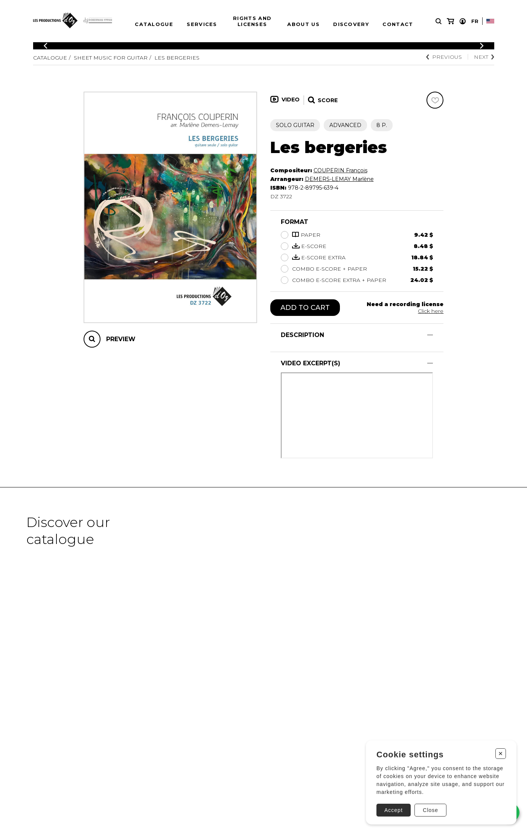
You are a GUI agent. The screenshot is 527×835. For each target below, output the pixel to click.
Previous (444, 57)
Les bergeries (177, 57)
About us (303, 24)
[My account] (463, 21)
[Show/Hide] (430, 335)
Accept (393, 810)
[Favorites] (434, 100)
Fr (474, 21)
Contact (397, 24)
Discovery (351, 24)
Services (202, 24)
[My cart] (450, 21)
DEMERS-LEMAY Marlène (339, 179)
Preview (121, 339)
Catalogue (154, 24)
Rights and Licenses (252, 21)
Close (430, 810)
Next (484, 57)
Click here (430, 311)
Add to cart (305, 307)
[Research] (439, 21)
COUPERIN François (340, 170)
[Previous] (45, 45)
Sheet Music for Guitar (111, 57)
